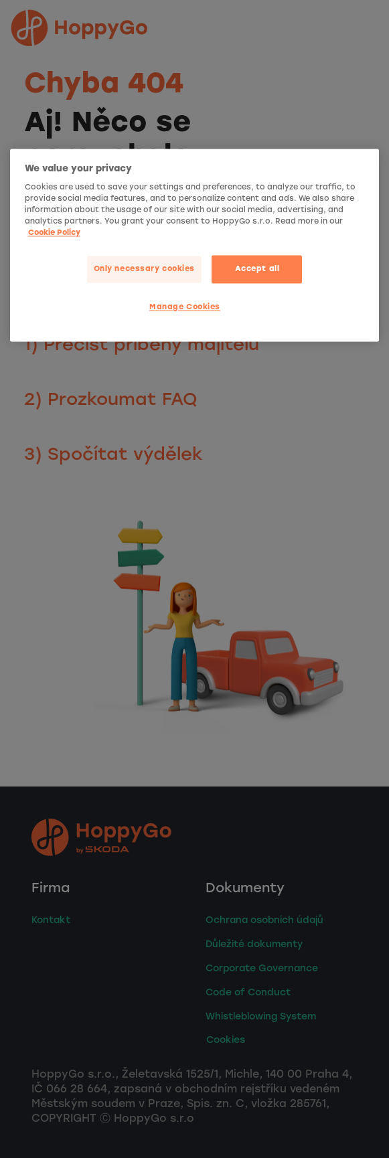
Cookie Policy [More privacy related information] (54, 233)
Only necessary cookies (145, 269)
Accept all (257, 269)
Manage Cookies (184, 307)
